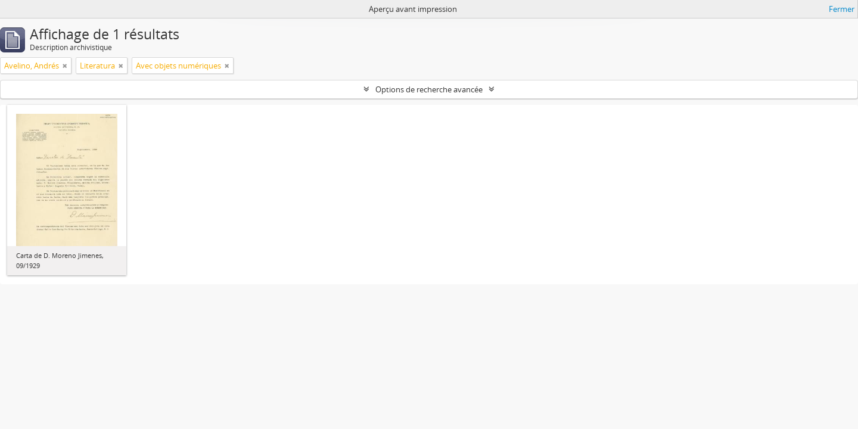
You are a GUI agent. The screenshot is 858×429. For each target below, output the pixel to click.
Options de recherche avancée (429, 89)
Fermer (841, 9)
